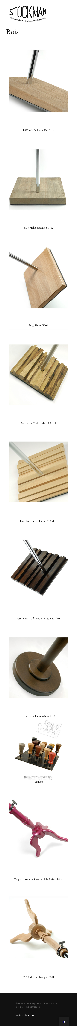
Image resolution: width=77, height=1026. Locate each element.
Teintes (38, 781)
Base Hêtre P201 (38, 325)
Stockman (30, 1015)
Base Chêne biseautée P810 (38, 130)
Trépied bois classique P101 (38, 977)
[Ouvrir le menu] (66, 14)
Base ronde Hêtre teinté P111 (38, 716)
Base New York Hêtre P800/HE (38, 521)
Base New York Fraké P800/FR (38, 423)
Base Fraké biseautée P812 (38, 227)
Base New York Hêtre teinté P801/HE (38, 618)
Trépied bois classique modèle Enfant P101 (38, 879)
